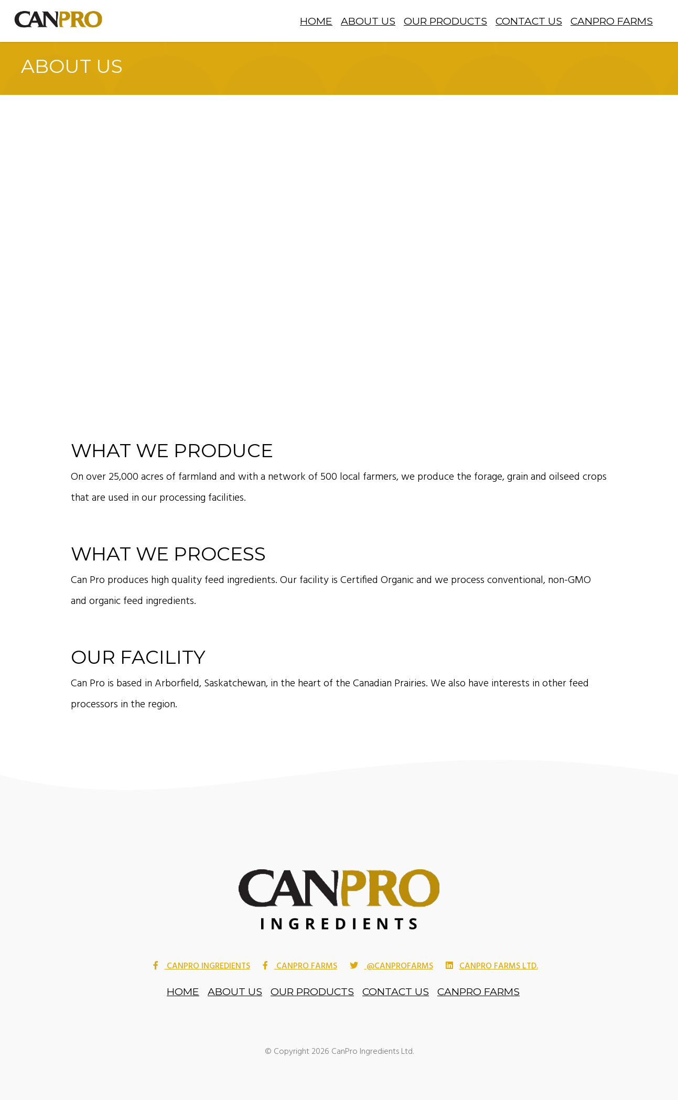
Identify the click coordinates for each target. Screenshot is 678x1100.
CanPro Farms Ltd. (492, 966)
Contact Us (529, 21)
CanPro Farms (612, 21)
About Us (368, 21)
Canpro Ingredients (201, 966)
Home (316, 21)
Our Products (445, 21)
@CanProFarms (391, 966)
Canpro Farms (300, 966)
